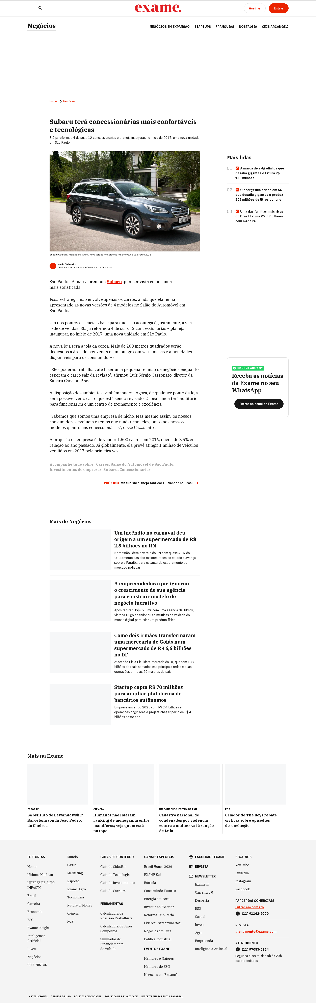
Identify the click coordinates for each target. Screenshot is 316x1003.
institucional (37, 996)
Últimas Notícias (40, 875)
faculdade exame (210, 857)
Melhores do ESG (157, 967)
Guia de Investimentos (117, 883)
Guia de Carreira (113, 891)
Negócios (41, 26)
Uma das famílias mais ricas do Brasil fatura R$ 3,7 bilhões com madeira (259, 216)
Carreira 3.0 (204, 892)
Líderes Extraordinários (162, 923)
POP (70, 921)
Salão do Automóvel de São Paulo (142, 464)
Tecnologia (75, 897)
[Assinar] (255, 8)
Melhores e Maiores (159, 958)
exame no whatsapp (248, 368)
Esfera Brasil (188, 809)
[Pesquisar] (40, 8)
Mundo (72, 857)
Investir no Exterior (159, 907)
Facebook (242, 889)
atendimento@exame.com (255, 931)
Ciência (73, 913)
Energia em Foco (156, 899)
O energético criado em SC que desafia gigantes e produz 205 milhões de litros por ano (259, 194)
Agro (198, 933)
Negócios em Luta (157, 931)
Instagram (243, 881)
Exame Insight (38, 928)
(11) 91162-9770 (255, 914)
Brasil (31, 896)
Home (53, 101)
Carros (102, 464)
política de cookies (87, 996)
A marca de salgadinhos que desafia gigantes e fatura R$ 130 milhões (259, 173)
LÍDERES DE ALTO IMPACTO (41, 885)
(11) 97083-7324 (255, 949)
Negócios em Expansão (161, 975)
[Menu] (30, 8)
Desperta (202, 900)
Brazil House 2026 (158, 867)
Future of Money (79, 905)
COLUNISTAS (37, 965)
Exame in (202, 884)
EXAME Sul (152, 875)
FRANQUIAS (225, 27)
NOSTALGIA (248, 27)
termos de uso (61, 996)
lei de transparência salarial (162, 996)
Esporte (73, 881)
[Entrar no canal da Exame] (259, 404)
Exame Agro (76, 889)
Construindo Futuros (160, 891)
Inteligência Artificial (36, 938)
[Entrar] (279, 8)
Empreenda (204, 941)
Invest (32, 949)
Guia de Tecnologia (115, 875)
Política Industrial (158, 939)
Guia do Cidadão (113, 867)
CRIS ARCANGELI (275, 27)
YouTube (242, 865)
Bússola (150, 883)
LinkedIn (242, 873)
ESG (30, 920)
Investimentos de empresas (76, 469)
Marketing (75, 873)
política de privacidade (121, 996)
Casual (72, 865)
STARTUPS (202, 27)
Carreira (33, 904)
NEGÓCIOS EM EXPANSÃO (170, 27)
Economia (35, 912)
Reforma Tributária (159, 915)
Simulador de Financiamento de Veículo (112, 944)
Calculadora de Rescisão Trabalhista (116, 915)
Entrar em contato (249, 907)
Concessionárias (135, 469)
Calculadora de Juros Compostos (116, 928)
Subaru (114, 281)
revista (201, 867)
